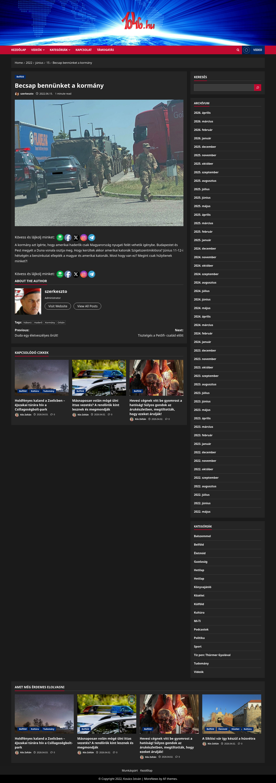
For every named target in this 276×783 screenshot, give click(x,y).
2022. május (202, 512)
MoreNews (151, 779)
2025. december (205, 147)
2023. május (202, 410)
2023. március (203, 427)
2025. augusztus (205, 181)
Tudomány (48, 391)
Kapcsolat (84, 50)
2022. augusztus (205, 486)
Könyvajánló (202, 587)
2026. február (203, 130)
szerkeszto (24, 94)
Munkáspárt (130, 770)
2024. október (203, 266)
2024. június (202, 299)
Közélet (199, 595)
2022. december (205, 452)
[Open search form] (238, 49)
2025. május (202, 206)
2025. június (202, 198)
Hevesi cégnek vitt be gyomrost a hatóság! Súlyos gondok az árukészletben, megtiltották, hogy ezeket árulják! (156, 407)
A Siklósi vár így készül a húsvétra (228, 738)
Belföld (20, 76)
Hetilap (199, 570)
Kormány (50, 322)
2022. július (201, 495)
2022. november (205, 461)
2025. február (203, 232)
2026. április (202, 113)
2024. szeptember (206, 274)
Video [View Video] (252, 50)
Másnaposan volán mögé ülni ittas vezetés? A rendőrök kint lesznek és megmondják (95, 404)
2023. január (202, 444)
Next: (141, 333)
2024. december (205, 248)
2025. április (202, 215)
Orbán (61, 322)
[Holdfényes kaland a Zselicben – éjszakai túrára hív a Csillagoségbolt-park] (42, 378)
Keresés (200, 77)
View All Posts (87, 306)
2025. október (203, 164)
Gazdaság (200, 562)
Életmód (200, 553)
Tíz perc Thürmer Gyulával (212, 655)
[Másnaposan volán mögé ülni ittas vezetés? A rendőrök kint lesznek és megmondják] (99, 378)
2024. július (201, 291)
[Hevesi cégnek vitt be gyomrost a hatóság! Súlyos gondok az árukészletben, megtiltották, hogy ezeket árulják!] (156, 378)
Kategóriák (59, 50)
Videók (36, 50)
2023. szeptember (206, 376)
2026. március (203, 121)
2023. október (203, 367)
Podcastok (201, 629)
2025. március (203, 223)
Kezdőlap (146, 770)
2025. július (201, 189)
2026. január (202, 138)
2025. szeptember (206, 172)
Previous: (57, 333)
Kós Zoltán (23, 415)
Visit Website (57, 306)
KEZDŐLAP (18, 50)
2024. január (202, 342)
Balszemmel (202, 536)
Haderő (38, 322)
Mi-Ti (197, 621)
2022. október (203, 469)
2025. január (202, 240)
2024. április (202, 316)
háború (28, 322)
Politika (199, 638)
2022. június (202, 503)
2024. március (203, 325)
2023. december (205, 350)
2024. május (202, 308)
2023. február (203, 435)
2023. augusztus (205, 384)
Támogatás (105, 50)
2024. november (205, 257)
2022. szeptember (206, 478)
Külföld (199, 604)
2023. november (205, 359)
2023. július (201, 393)
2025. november (205, 155)
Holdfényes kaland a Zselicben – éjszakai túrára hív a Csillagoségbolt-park (40, 404)
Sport (198, 646)
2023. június (202, 401)
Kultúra (35, 391)
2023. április (202, 418)
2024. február (203, 333)
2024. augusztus (205, 282)
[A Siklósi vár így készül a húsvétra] (231, 714)
